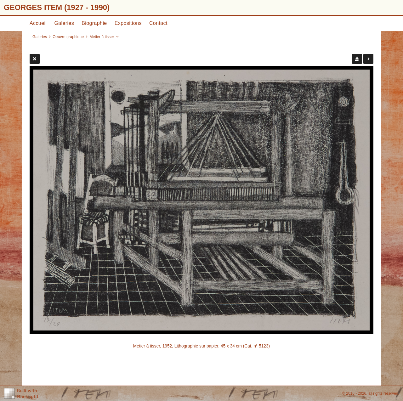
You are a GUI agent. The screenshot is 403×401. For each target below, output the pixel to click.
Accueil (38, 23)
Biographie (94, 23)
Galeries (64, 23)
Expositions (128, 23)
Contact (158, 23)
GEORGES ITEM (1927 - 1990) (57, 7)
